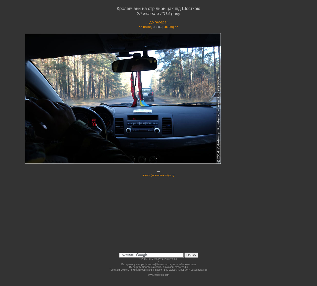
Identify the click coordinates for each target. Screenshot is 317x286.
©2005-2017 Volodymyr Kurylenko (158, 259)
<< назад (145, 27)
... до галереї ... (158, 22)
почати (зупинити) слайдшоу (158, 175)
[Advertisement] (261, 77)
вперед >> (170, 27)
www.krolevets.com (158, 275)
